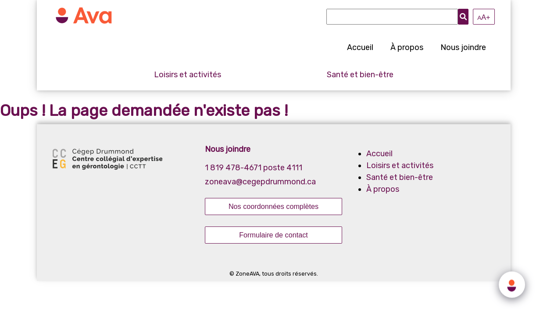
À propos (406, 47)
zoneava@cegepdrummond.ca (260, 182)
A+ (483, 17)
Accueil (360, 47)
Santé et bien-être (360, 74)
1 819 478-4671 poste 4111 (253, 167)
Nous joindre (463, 47)
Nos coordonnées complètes (273, 206)
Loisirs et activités (187, 74)
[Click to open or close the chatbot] (512, 283)
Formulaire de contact (273, 235)
